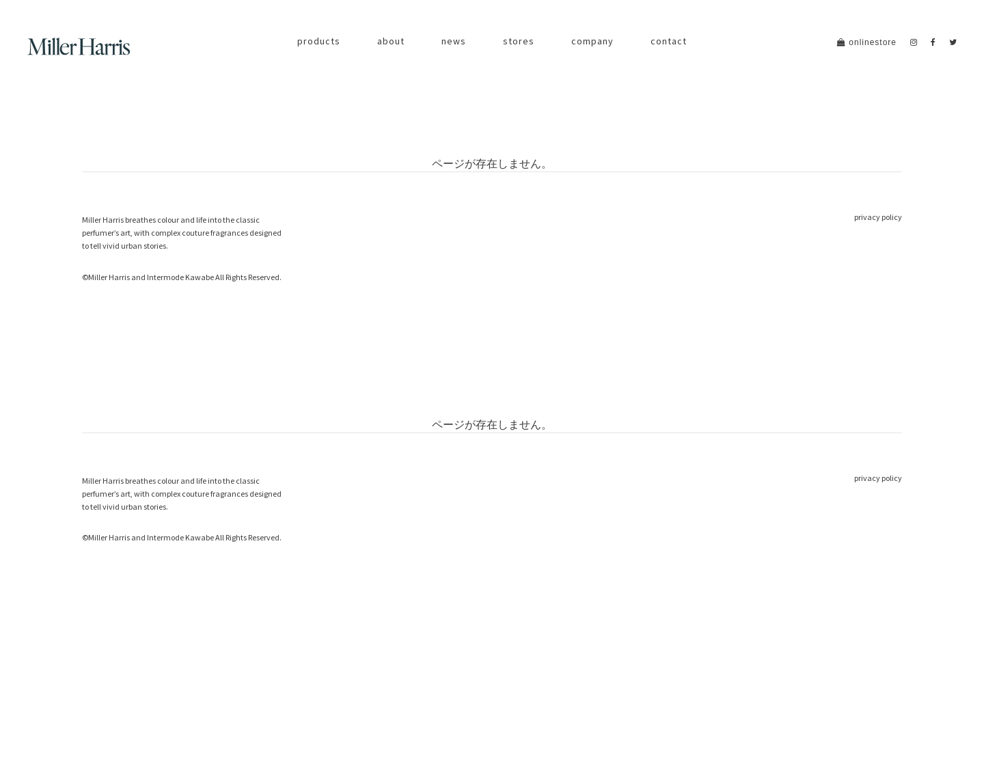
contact (669, 41)
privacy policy (878, 217)
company (592, 41)
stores (518, 41)
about (391, 41)
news (453, 41)
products (318, 41)
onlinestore (867, 42)
